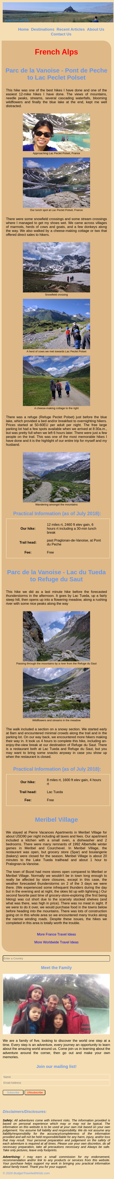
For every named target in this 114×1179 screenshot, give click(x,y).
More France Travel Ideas (56, 934)
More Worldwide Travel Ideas (56, 942)
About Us (95, 29)
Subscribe (13, 1092)
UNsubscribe (35, 1092)
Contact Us (61, 34)
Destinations (42, 29)
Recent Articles (71, 29)
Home (23, 29)
